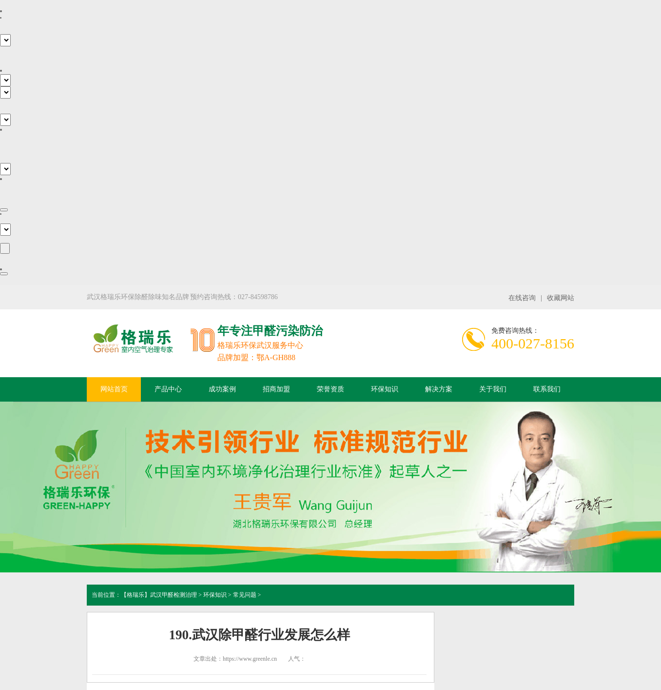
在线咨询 (522, 298)
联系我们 (547, 389)
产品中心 (168, 389)
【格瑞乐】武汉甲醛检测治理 (159, 594)
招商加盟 (276, 389)
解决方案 (438, 389)
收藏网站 (560, 298)
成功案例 (222, 389)
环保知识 (384, 389)
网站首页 (114, 389)
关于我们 (492, 389)
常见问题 (244, 594)
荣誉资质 (330, 389)
